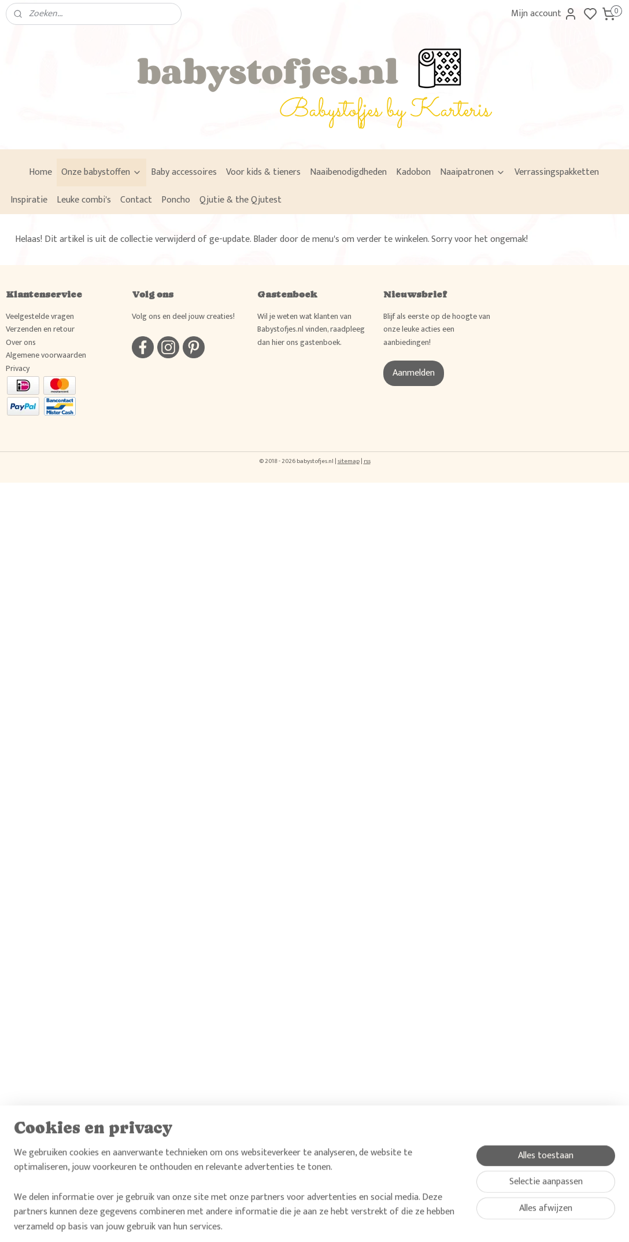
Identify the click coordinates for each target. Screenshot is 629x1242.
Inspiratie (28, 200)
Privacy (17, 368)
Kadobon (413, 172)
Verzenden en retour (40, 329)
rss (367, 461)
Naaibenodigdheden (348, 172)
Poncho (175, 200)
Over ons (21, 342)
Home (40, 172)
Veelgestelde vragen (40, 316)
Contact (136, 200)
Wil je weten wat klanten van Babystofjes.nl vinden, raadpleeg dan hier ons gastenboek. (311, 329)
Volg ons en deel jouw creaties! (183, 316)
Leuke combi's (84, 200)
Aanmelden (414, 373)
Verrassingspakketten (557, 172)
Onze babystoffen (101, 172)
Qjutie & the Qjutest (240, 200)
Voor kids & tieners (263, 172)
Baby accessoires (184, 172)
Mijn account (544, 13)
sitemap (349, 461)
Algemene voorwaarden (46, 355)
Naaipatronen (472, 172)
